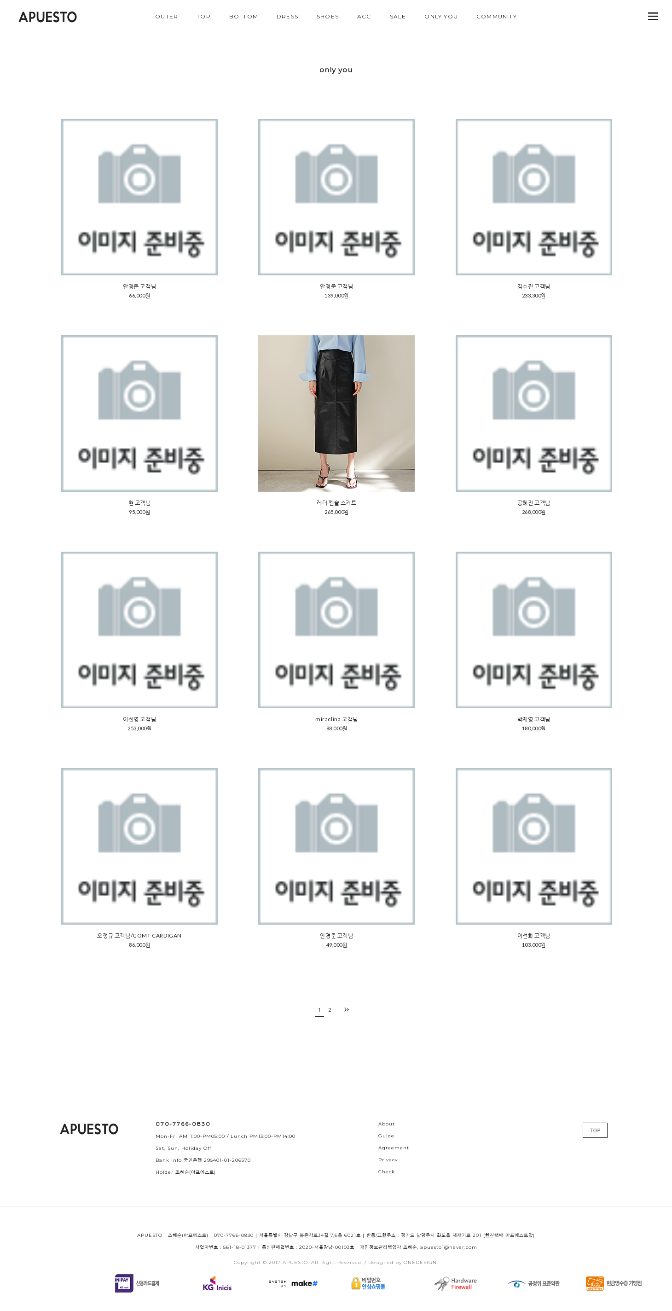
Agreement (393, 1148)
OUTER (166, 16)
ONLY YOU (441, 16)
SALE (398, 16)
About (386, 1124)
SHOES (328, 16)
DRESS (287, 16)
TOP (204, 16)
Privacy (388, 1160)
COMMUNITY (496, 16)
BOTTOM (243, 16)
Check (386, 1172)
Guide (386, 1136)
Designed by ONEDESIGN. (403, 1262)
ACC (364, 16)
